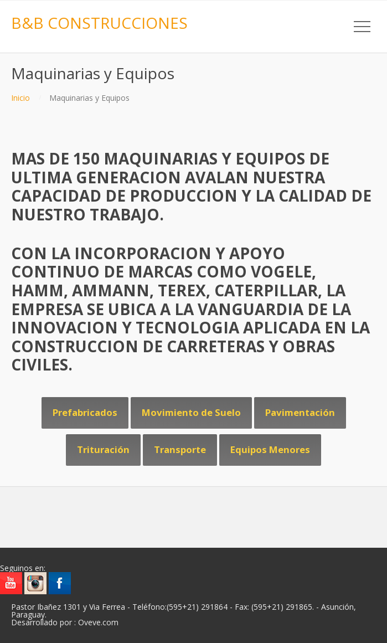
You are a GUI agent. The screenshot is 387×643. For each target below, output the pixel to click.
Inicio (20, 97)
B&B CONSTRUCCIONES (99, 22)
